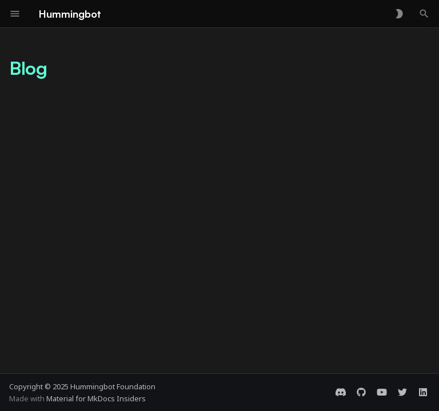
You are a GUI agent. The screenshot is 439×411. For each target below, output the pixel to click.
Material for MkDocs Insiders (96, 398)
